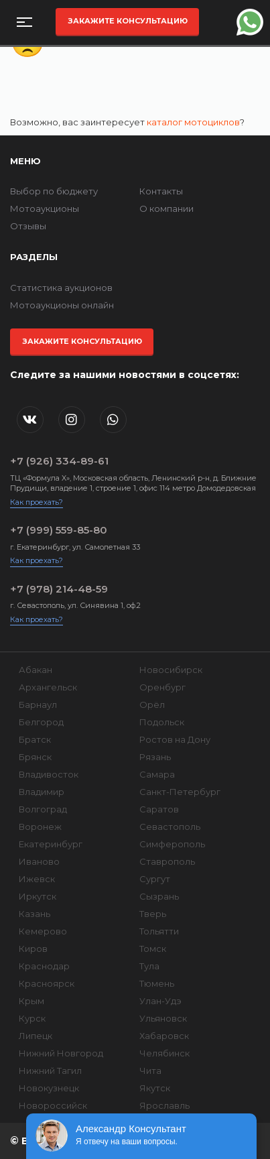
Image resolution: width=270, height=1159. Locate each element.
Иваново (39, 861)
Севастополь (169, 826)
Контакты (161, 191)
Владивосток (48, 774)
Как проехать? (36, 502)
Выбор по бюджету (54, 191)
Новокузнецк (49, 1088)
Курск (32, 1018)
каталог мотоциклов (193, 122)
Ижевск (37, 878)
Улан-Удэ (160, 1000)
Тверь (152, 913)
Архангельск (48, 687)
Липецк (35, 1035)
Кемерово (43, 931)
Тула (149, 966)
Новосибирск (170, 669)
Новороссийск (53, 1105)
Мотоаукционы (44, 208)
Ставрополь (167, 861)
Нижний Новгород (61, 1053)
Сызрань (159, 896)
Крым (31, 1000)
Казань (34, 913)
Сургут (154, 878)
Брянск (35, 756)
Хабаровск (164, 1035)
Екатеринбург (50, 844)
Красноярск (46, 983)
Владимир (41, 791)
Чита (150, 1070)
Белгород (41, 722)
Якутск (154, 1088)
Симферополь (172, 844)
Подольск (161, 722)
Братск (35, 739)
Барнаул (38, 704)
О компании (166, 208)
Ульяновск (163, 1018)
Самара (157, 774)
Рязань (155, 756)
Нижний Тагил (50, 1070)
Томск (152, 948)
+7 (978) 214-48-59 (59, 589)
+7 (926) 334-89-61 (59, 460)
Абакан (35, 669)
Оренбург (162, 687)
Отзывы (28, 226)
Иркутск (37, 896)
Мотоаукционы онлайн (62, 305)
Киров (33, 948)
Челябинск (164, 1053)
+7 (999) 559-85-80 (58, 530)
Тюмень (156, 983)
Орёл (152, 704)
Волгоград (43, 809)
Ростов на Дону (174, 739)
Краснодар (44, 966)
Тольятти (159, 931)
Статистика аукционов (61, 287)
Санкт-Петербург (179, 791)
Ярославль (164, 1105)
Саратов (159, 809)
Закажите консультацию (128, 20)
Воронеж (40, 826)
